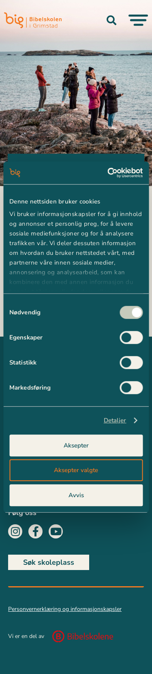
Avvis (76, 495)
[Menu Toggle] (138, 20)
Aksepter (76, 445)
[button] (111, 20)
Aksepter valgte (76, 470)
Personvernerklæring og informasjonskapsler (65, 609)
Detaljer (115, 420)
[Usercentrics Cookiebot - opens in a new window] (108, 172)
